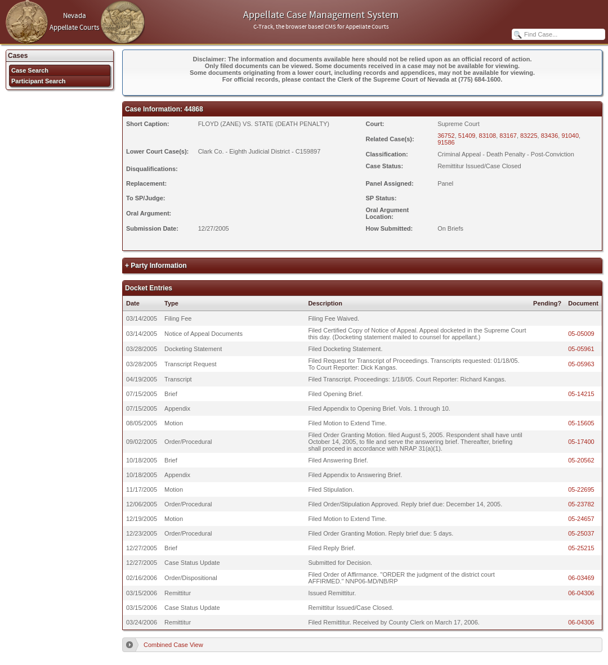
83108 (488, 135)
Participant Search (38, 81)
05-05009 (581, 333)
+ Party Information (156, 265)
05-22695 (581, 489)
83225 (529, 135)
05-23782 (581, 504)
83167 (508, 135)
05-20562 (581, 460)
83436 (549, 135)
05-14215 (581, 393)
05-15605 (581, 423)
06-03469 (581, 577)
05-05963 (581, 364)
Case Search (29, 70)
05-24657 (581, 518)
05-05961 (581, 348)
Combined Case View (173, 644)
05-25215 (581, 548)
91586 (446, 142)
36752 (446, 135)
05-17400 (581, 441)
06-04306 (581, 593)
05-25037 (581, 533)
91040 (570, 135)
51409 (467, 135)
